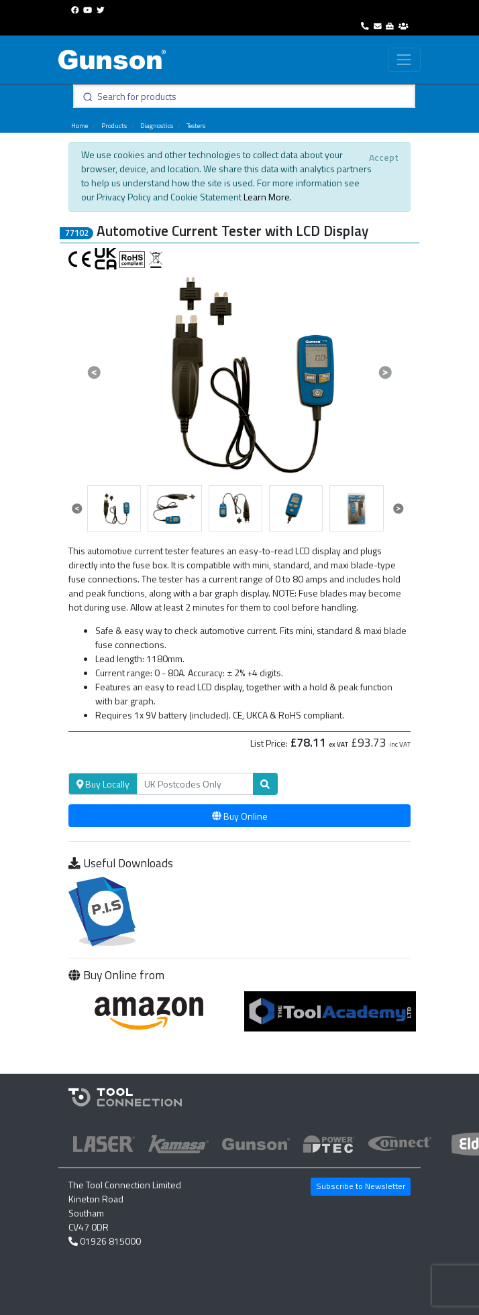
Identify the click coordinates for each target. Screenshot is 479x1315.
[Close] (383, 157)
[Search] (195, 784)
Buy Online (240, 816)
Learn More (267, 197)
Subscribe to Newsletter (360, 1186)
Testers (196, 126)
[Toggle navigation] (404, 59)
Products (114, 126)
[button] (94, 372)
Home (79, 126)
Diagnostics (156, 126)
